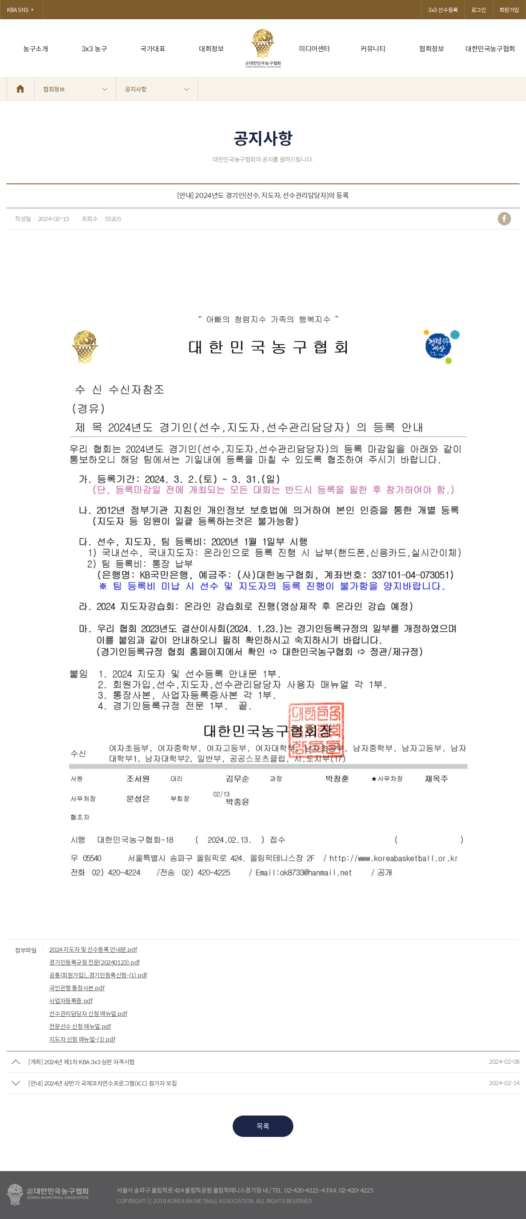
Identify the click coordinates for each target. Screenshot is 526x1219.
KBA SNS (22, 9)
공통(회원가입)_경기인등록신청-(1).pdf (98, 975)
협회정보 (431, 48)
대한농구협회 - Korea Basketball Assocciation (47, 1195)
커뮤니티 (373, 48)
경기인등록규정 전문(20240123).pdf (94, 962)
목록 (263, 1126)
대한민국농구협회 (490, 48)
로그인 (478, 9)
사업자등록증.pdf (70, 1000)
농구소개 (35, 48)
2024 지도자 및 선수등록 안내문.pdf (93, 949)
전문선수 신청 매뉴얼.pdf (80, 1026)
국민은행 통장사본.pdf (76, 987)
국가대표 (152, 48)
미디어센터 (314, 48)
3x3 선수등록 (443, 9)
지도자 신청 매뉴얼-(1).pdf (82, 1039)
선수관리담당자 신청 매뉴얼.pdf (88, 1013)
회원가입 (509, 9)
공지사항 (157, 89)
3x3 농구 (94, 48)
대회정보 (211, 48)
